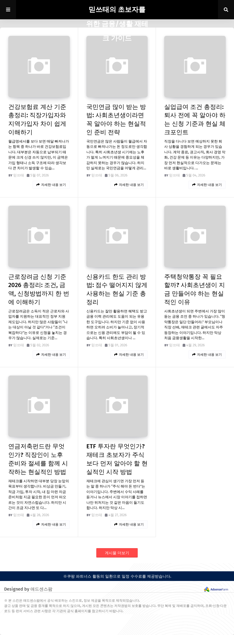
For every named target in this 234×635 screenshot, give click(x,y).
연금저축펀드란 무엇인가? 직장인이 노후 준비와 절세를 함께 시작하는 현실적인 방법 (38, 459)
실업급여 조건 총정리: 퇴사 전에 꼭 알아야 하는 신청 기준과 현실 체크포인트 (194, 119)
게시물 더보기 (117, 553)
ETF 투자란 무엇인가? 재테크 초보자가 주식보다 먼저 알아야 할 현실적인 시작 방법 (117, 459)
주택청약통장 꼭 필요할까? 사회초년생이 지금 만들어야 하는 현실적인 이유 (194, 289)
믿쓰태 (18, 175)
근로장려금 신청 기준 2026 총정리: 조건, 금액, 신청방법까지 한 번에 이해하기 (38, 289)
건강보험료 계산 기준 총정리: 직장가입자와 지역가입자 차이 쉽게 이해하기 (37, 119)
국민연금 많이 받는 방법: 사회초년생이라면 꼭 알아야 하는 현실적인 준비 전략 (116, 119)
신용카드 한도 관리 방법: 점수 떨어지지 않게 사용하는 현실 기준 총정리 (116, 289)
